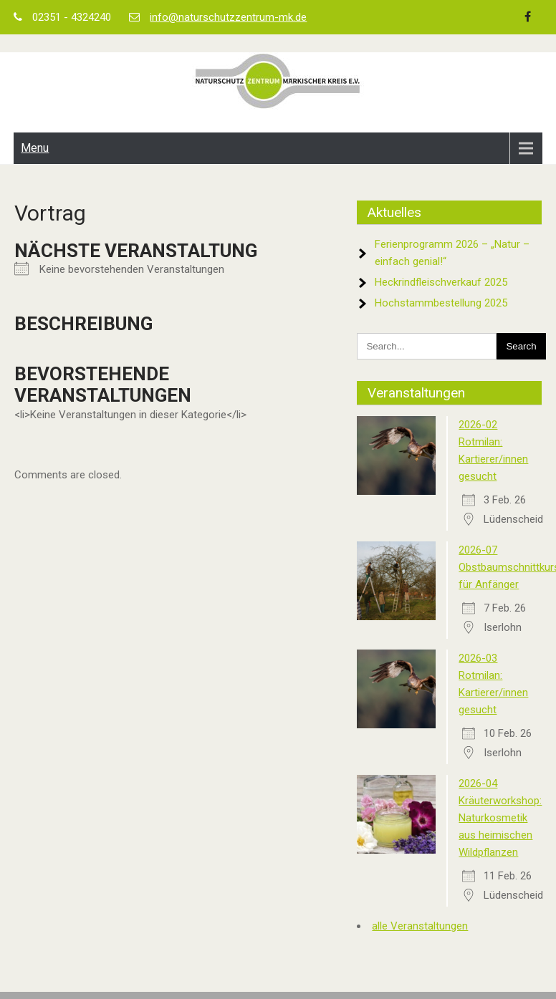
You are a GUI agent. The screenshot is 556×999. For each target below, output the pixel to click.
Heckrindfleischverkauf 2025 (441, 282)
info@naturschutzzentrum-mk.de (228, 17)
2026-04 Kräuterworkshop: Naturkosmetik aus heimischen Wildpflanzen (500, 818)
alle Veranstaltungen (420, 926)
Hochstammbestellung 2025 (441, 302)
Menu (35, 148)
